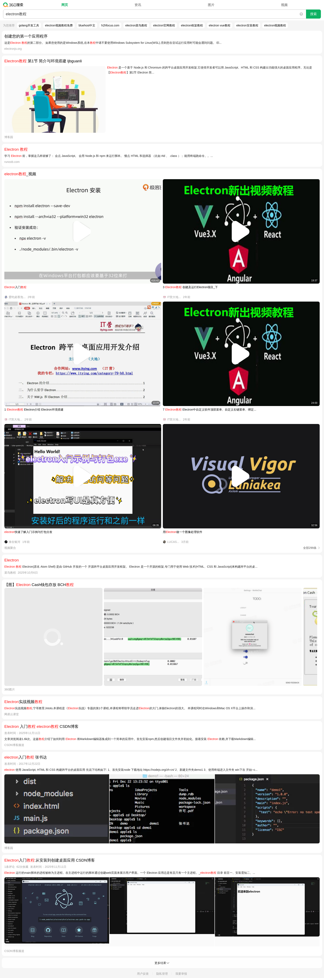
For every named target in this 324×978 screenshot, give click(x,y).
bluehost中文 (87, 25)
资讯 (138, 5)
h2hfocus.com (110, 25)
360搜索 (14, 5)
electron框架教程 (192, 25)
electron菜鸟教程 (136, 25)
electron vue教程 (219, 25)
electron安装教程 (247, 25)
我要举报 (181, 973)
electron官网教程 (164, 25)
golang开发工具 (29, 25)
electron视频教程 (275, 25)
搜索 (313, 14)
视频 (284, 5)
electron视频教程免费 (59, 25)
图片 (211, 5)
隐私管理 (162, 973)
